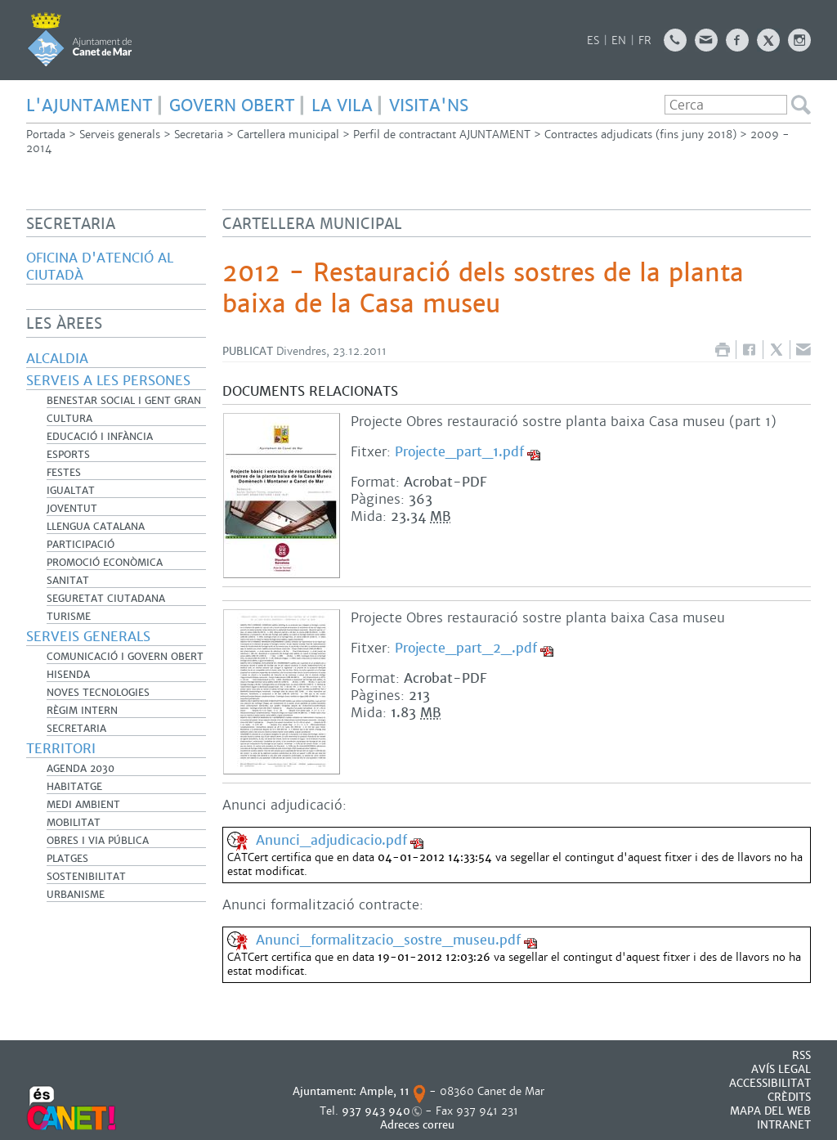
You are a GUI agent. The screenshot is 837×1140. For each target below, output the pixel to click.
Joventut (72, 508)
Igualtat (71, 490)
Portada (45, 134)
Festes (64, 472)
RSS (801, 1055)
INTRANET (784, 1125)
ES (593, 40)
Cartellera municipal (288, 134)
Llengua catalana (96, 526)
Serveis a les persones (108, 380)
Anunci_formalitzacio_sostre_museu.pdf (388, 940)
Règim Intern (82, 710)
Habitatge (74, 786)
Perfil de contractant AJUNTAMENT (441, 134)
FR (644, 40)
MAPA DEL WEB (770, 1111)
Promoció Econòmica (105, 562)
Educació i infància (100, 436)
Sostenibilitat (86, 876)
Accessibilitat (770, 1083)
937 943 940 (376, 1111)
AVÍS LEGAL (781, 1069)
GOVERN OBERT (232, 105)
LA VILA (342, 105)
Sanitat (68, 580)
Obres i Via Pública (98, 840)
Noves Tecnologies (98, 692)
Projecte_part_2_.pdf (466, 648)
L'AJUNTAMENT (89, 105)
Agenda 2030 (80, 768)
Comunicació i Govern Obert (125, 656)
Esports (68, 454)
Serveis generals (119, 134)
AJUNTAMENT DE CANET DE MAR (79, 39)
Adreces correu (419, 1125)
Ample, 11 (385, 1091)
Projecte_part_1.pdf (459, 451)
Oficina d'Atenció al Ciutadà (99, 266)
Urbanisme (76, 894)
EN (618, 40)
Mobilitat (74, 822)
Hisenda (68, 674)
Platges (67, 858)
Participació (80, 544)
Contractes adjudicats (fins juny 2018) (640, 134)
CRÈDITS (789, 1097)
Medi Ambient (83, 804)
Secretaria (198, 134)
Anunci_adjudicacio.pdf (331, 840)
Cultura (69, 418)
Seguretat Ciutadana (106, 598)
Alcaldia (57, 358)
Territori (61, 748)
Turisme (69, 616)
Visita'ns (428, 105)
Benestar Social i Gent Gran (124, 400)
